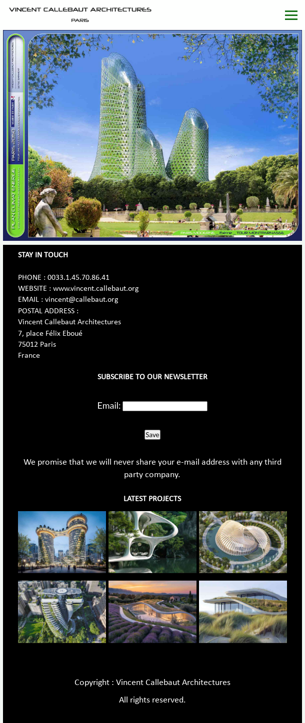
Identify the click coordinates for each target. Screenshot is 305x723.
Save (152, 435)
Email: (109, 405)
